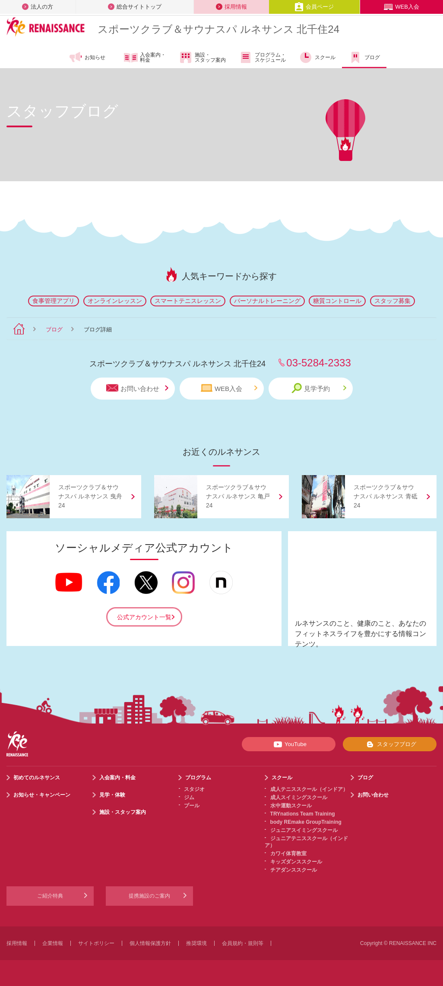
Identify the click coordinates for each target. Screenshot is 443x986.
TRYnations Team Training (302, 814)
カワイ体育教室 (288, 854)
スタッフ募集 (392, 300)
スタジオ (194, 789)
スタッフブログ (389, 744)
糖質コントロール (337, 300)
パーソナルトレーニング (267, 300)
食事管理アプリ (53, 300)
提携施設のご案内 (149, 896)
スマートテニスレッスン (188, 300)
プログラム (198, 778)
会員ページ (314, 6)
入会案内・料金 (145, 58)
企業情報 (52, 943)
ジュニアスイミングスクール (304, 830)
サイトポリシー (96, 943)
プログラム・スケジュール (262, 57)
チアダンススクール (293, 870)
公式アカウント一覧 (144, 617)
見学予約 (318, 388)
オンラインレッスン (115, 300)
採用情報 (231, 6)
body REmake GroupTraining (306, 822)
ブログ (364, 57)
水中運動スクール (291, 806)
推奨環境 (196, 943)
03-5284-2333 (318, 363)
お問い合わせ (137, 388)
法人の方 (37, 6)
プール (191, 806)
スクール (317, 57)
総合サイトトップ (134, 6)
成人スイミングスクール (298, 797)
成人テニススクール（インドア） (309, 789)
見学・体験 (112, 795)
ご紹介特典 (50, 896)
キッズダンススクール (296, 862)
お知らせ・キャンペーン (41, 795)
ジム (189, 797)
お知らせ (87, 57)
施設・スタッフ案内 (202, 57)
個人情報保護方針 (150, 943)
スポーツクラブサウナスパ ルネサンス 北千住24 (218, 29)
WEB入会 (401, 6)
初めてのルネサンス (36, 778)
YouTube (289, 744)
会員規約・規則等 (242, 943)
